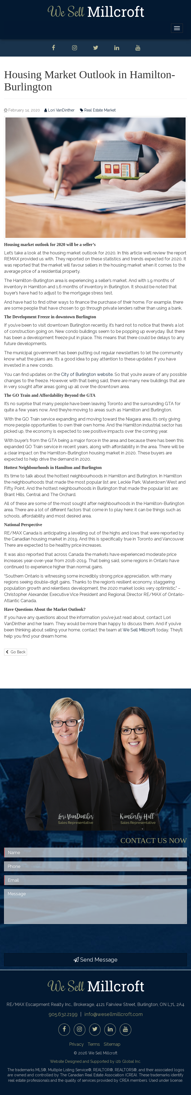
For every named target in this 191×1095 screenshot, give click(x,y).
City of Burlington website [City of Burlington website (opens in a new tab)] (87, 374)
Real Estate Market (98, 110)
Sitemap (112, 1044)
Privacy (76, 1044)
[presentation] (45, 938)
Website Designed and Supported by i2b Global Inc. (95, 1061)
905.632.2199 (63, 1014)
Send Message (95, 959)
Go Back (15, 652)
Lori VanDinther (60, 110)
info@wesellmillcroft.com (113, 1014)
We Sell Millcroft (139, 629)
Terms (94, 1044)
